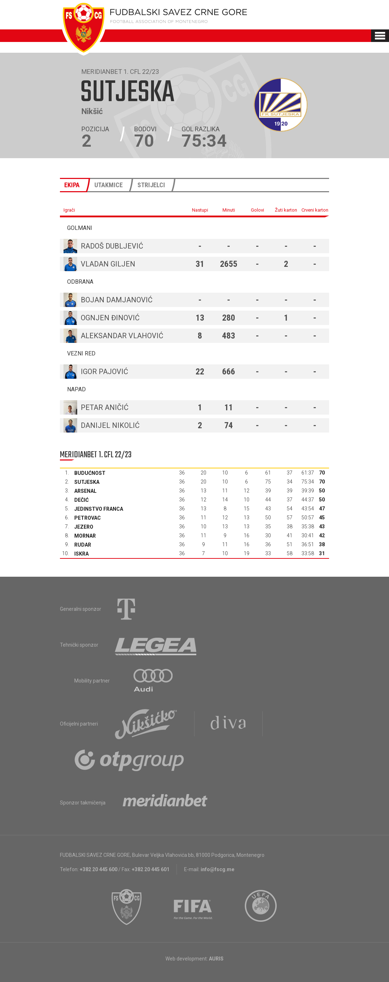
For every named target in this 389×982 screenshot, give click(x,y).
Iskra (81, 554)
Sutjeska (86, 482)
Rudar (82, 545)
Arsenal (85, 491)
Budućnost (90, 473)
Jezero (83, 527)
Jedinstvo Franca (98, 509)
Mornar (85, 536)
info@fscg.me (217, 869)
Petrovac (87, 518)
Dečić (81, 500)
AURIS (216, 959)
